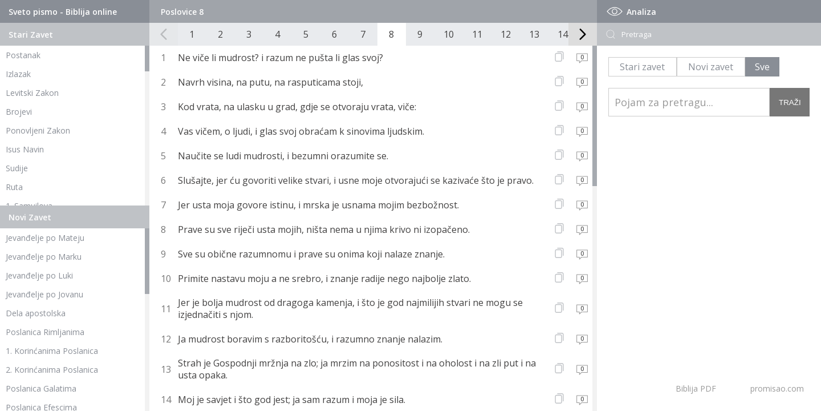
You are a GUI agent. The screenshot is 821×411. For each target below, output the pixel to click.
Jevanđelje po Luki (39, 275)
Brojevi (19, 111)
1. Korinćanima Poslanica (52, 350)
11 (477, 34)
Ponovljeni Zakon (38, 130)
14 (563, 34)
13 (534, 34)
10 (449, 34)
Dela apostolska (36, 313)
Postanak (23, 55)
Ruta (14, 187)
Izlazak (18, 73)
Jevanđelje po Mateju (45, 237)
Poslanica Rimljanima (45, 332)
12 (506, 34)
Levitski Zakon (32, 92)
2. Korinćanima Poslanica (52, 369)
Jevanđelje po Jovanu (44, 294)
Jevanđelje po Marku (44, 256)
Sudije (17, 168)
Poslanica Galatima (41, 388)
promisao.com (777, 388)
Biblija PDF (696, 388)
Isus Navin (25, 149)
